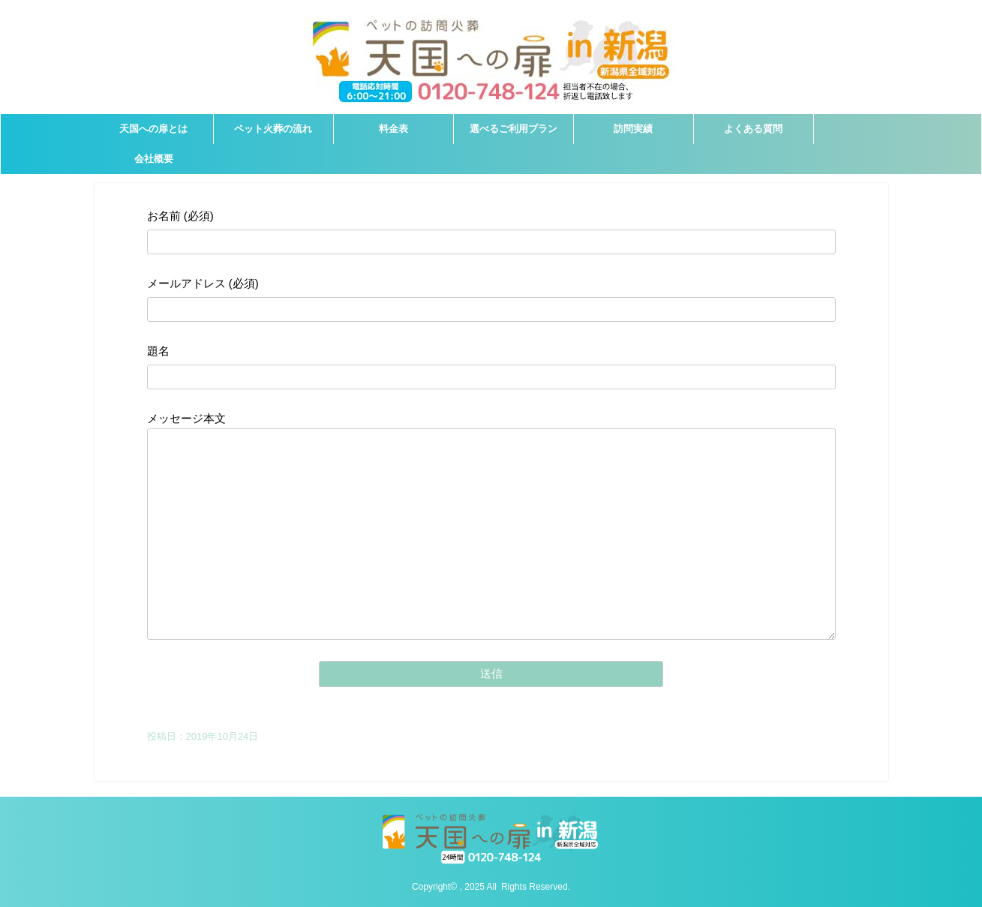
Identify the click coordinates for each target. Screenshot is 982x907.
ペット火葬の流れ (273, 128)
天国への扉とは (153, 128)
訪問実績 (633, 128)
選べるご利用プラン (513, 128)
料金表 (393, 128)
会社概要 (153, 158)
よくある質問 (753, 128)
